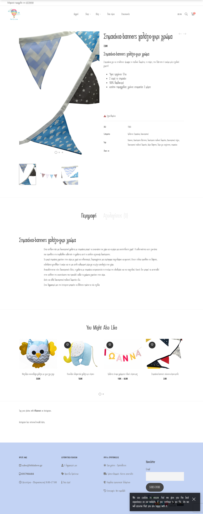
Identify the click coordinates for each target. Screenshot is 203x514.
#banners (37, 411)
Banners (130, 140)
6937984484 (30, 2)
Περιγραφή (88, 216)
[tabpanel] (38, 359)
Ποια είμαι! (65, 482)
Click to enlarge (95, 36)
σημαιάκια (174, 144)
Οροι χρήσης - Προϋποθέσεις (115, 465)
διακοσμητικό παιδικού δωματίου (137, 144)
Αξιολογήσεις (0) (115, 216)
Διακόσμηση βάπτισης (140, 140)
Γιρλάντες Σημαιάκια (134, 134)
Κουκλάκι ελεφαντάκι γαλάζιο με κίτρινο (80, 374)
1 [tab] (100, 394)
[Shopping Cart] (192, 14)
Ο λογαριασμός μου (69, 465)
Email (148, 469)
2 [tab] (103, 394)
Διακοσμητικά (144, 134)
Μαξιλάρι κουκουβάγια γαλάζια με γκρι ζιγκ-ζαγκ (38, 374)
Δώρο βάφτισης (152, 144)
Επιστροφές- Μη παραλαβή (114, 491)
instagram (65, 285)
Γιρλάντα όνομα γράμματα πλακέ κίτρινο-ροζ (123, 374)
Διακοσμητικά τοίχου (173, 140)
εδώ (78, 280)
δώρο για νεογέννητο (164, 144)
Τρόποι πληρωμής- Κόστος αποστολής (118, 474)
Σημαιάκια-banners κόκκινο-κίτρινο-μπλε (165, 374)
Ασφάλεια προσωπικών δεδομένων (117, 482)
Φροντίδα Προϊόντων (70, 474)
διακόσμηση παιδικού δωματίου (157, 140)
